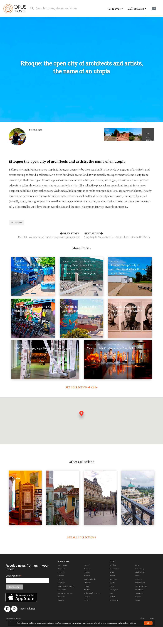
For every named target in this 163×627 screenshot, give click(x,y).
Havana (112, 576)
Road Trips (87, 569)
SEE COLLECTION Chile (82, 387)
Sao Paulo (138, 579)
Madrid (112, 597)
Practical (87, 565)
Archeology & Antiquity (92, 593)
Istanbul (138, 597)
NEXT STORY (119, 235)
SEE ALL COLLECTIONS (81, 537)
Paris (137, 565)
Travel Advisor (27, 608)
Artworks (61, 569)
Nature (60, 579)
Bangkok (113, 565)
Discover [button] (115, 8)
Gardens (61, 576)
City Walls (61, 583)
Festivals (87, 572)
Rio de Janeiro (140, 572)
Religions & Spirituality (66, 586)
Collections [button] (136, 8)
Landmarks (62, 590)
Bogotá (112, 583)
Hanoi (112, 572)
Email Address (14, 575)
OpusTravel (14, 8)
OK (148, 623)
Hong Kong (113, 579)
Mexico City (114, 600)
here (92, 623)
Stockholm (139, 590)
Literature (87, 600)
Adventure (62, 597)
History (86, 586)
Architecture (16, 222)
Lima (111, 593)
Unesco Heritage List (65, 593)
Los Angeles (114, 590)
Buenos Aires (114, 569)
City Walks (87, 583)
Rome (137, 576)
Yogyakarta (139, 593)
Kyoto (112, 586)
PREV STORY (44, 235)
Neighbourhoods (90, 579)
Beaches (87, 590)
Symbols (87, 597)
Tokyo (137, 600)
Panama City (139, 569)
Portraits (87, 576)
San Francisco (140, 583)
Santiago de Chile (141, 586)
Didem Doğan (35, 130)
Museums (61, 572)
